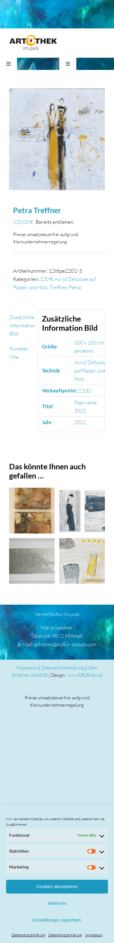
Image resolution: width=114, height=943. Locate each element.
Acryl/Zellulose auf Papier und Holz (91, 370)
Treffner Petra (65, 287)
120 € (46, 279)
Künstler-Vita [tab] (19, 352)
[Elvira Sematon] (32, 510)
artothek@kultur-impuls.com (65, 644)
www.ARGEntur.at (84, 675)
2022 (80, 422)
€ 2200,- (83, 391)
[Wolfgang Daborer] (82, 510)
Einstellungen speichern (57, 920)
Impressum (93, 935)
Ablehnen (57, 903)
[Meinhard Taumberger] (32, 561)
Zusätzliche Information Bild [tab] (21, 325)
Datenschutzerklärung (28, 935)
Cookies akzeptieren (57, 886)
